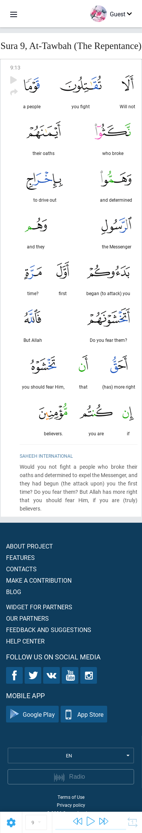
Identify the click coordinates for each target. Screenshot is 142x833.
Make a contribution (39, 580)
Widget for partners (39, 607)
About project (29, 546)
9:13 (15, 67)
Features (20, 557)
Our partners (27, 618)
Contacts (21, 569)
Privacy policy (71, 805)
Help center (25, 641)
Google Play (32, 714)
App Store (83, 714)
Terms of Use (71, 797)
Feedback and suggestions (48, 630)
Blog (13, 592)
